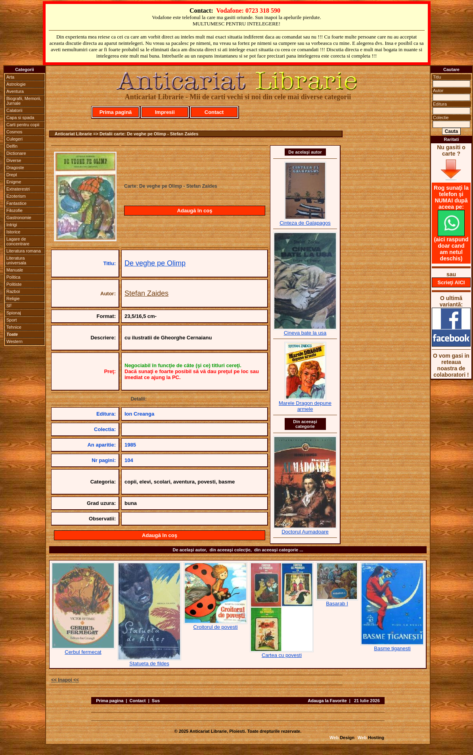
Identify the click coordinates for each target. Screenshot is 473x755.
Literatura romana (23, 250)
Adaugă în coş (195, 211)
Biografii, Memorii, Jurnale (23, 101)
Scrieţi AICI (451, 282)
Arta (10, 77)
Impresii (165, 112)
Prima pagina (109, 700)
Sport (11, 320)
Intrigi (11, 224)
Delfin (11, 146)
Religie (13, 298)
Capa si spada (20, 117)
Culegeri (14, 139)
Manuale (14, 270)
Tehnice (13, 327)
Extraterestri (18, 189)
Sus (156, 700)
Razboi (13, 291)
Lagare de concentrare (17, 241)
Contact (214, 112)
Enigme (13, 181)
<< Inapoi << (65, 680)
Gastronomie (18, 217)
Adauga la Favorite (327, 700)
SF (9, 305)
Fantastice (16, 203)
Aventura (15, 91)
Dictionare (16, 153)
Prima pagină (116, 112)
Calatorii (14, 110)
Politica (13, 277)
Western (14, 341)
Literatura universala (16, 260)
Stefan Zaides (146, 293)
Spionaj (13, 312)
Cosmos (14, 131)
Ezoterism (16, 196)
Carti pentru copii (22, 124)
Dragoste (15, 167)
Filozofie (14, 210)
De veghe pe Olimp (155, 263)
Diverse (13, 160)
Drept (11, 174)
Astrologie (16, 84)
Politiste (14, 284)
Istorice (13, 231)
